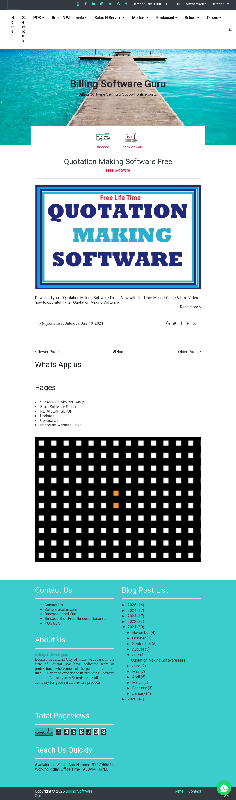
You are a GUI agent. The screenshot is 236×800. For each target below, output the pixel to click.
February (140, 688)
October (139, 638)
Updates (47, 416)
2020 (132, 699)
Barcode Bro (221, 4)
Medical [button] (138, 17)
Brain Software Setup (58, 406)
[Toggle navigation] (14, 5)
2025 (132, 605)
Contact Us (49, 420)
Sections (23, 29)
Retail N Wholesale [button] (68, 17)
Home (12, 24)
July (136, 654)
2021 (132, 627)
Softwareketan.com (61, 609)
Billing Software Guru (118, 84)
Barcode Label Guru (147, 4)
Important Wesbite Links (61, 425)
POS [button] (37, 17)
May (136, 671)
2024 (132, 610)
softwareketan (195, 4)
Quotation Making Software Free (118, 161)
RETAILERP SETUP (56, 411)
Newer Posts (48, 352)
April (136, 677)
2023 (132, 616)
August (138, 649)
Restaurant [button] (165, 17)
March (138, 682)
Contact (194, 791)
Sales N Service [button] (107, 17)
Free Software (118, 170)
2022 (132, 621)
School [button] (190, 17)
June (136, 666)
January (139, 693)
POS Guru (173, 4)
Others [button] (212, 17)
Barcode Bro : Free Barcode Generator (76, 618)
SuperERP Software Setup (62, 402)
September (142, 643)
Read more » (190, 307)
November (141, 632)
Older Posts (188, 352)
